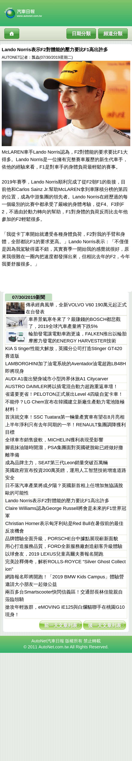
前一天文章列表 (60, 625)
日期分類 (81, 33)
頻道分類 (113, 33)
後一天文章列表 (104, 625)
